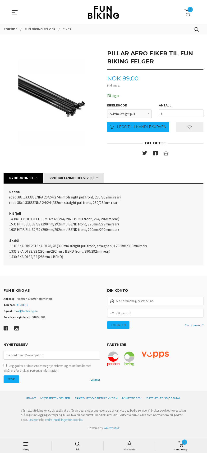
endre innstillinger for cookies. (64, 424)
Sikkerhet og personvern (96, 403)
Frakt (31, 403)
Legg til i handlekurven (138, 127)
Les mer (95, 384)
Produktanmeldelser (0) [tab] (72, 178)
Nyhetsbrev (131, 403)
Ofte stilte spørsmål (163, 403)
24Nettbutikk (112, 433)
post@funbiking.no (26, 315)
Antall (165, 105)
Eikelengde (117, 105)
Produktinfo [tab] (21, 178)
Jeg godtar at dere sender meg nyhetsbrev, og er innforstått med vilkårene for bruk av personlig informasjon (47, 372)
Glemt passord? (194, 329)
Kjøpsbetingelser (55, 403)
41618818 (22, 309)
